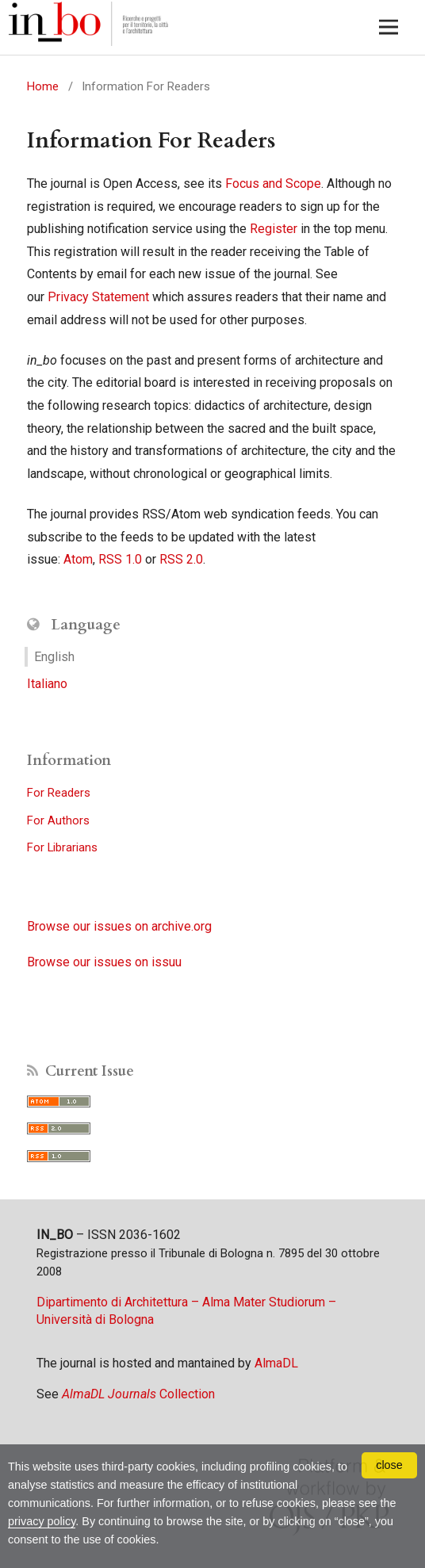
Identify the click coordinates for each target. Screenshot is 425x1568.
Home (43, 86)
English (54, 656)
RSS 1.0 (120, 559)
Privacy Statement (98, 296)
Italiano (47, 683)
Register (273, 228)
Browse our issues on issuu (104, 961)
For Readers (58, 793)
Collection (138, 1394)
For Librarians (62, 847)
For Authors (58, 820)
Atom (78, 559)
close (389, 1465)
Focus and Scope (273, 183)
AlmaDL (276, 1363)
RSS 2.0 (181, 559)
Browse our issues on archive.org (119, 926)
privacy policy (41, 1521)
